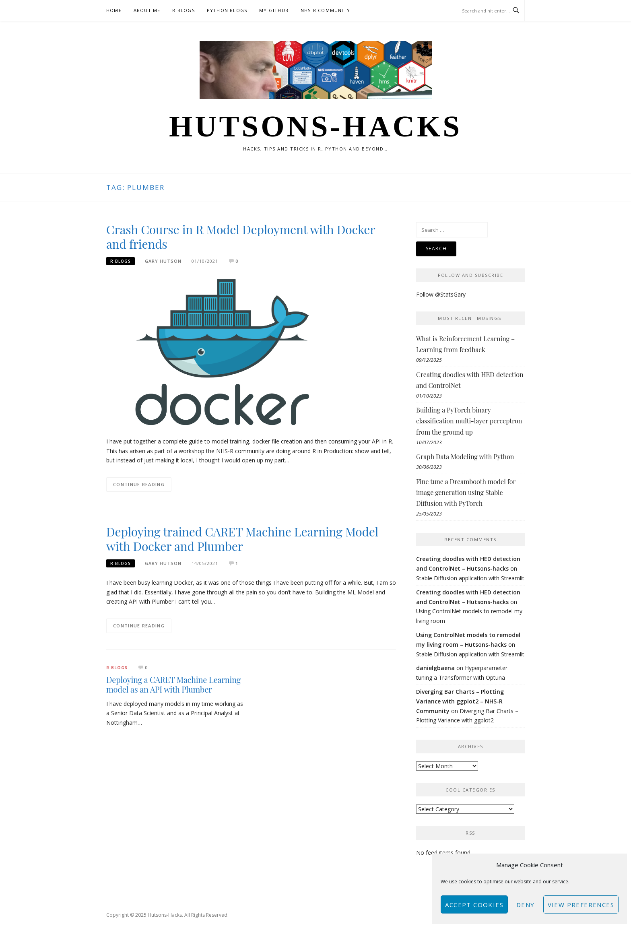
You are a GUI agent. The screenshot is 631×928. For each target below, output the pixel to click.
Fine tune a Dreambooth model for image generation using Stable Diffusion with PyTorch (466, 492)
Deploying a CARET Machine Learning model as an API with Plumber (173, 684)
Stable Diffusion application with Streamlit (470, 578)
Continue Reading (139, 484)
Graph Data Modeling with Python (465, 456)
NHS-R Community (325, 10)
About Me (147, 10)
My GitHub (274, 10)
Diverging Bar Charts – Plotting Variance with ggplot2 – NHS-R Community (460, 701)
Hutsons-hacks (315, 126)
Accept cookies (474, 905)
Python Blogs (227, 10)
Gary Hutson (163, 261)
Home (114, 10)
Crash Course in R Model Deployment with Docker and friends (240, 236)
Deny (525, 905)
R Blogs (183, 10)
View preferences (581, 905)
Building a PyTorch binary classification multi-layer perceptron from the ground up (469, 421)
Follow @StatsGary (441, 294)
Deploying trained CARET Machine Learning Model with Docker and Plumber (242, 539)
